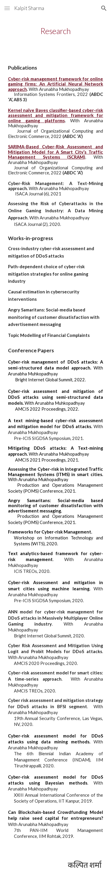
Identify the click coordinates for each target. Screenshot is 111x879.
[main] (56, 31)
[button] (7, 8)
